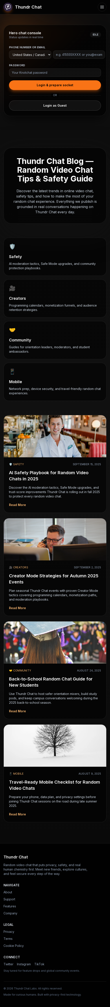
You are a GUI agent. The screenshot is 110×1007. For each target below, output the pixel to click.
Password (17, 65)
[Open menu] (102, 7)
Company (10, 913)
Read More (17, 505)
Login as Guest (55, 105)
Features (10, 906)
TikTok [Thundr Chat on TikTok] (39, 964)
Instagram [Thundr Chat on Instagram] (24, 964)
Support (9, 899)
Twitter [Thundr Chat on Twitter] (8, 964)
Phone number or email (27, 47)
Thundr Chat (23, 7)
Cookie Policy (14, 946)
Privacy (9, 931)
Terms (8, 939)
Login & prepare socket (55, 85)
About (8, 892)
